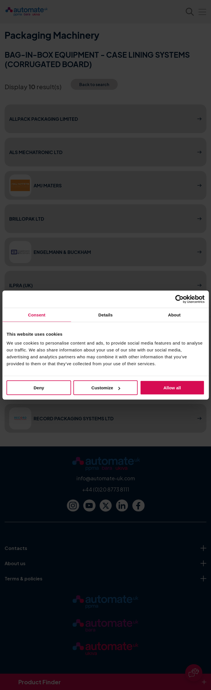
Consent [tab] (36, 314)
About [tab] (174, 314)
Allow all (172, 387)
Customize (105, 387)
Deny (39, 387)
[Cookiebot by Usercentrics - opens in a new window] (179, 299)
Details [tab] (105, 314)
